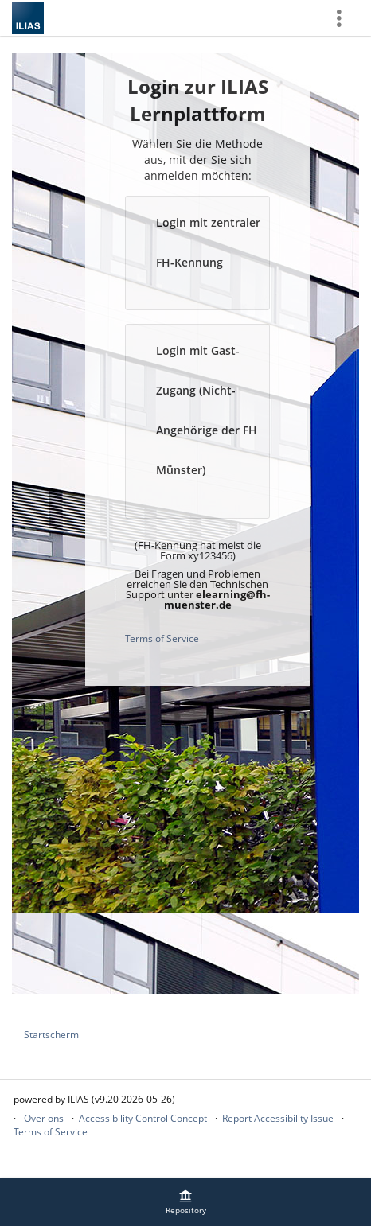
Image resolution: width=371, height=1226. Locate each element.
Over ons (44, 1118)
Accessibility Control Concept (143, 1118)
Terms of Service (162, 638)
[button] (197, 253)
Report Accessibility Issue (278, 1118)
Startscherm (51, 1034)
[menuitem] (185, 1202)
